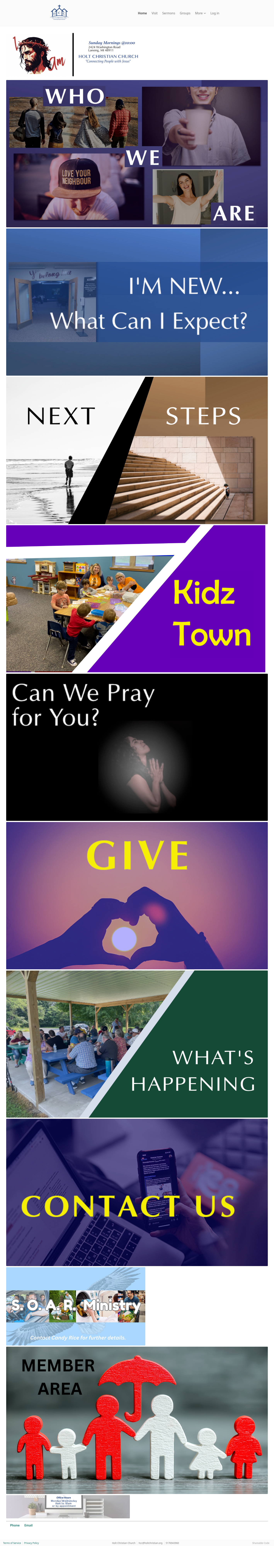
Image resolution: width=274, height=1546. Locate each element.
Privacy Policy (31, 1543)
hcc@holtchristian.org (151, 1543)
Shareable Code (260, 1543)
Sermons (168, 13)
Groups (185, 13)
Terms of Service (12, 1543)
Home (142, 13)
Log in (214, 13)
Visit (154, 13)
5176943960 (172, 1543)
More (200, 13)
